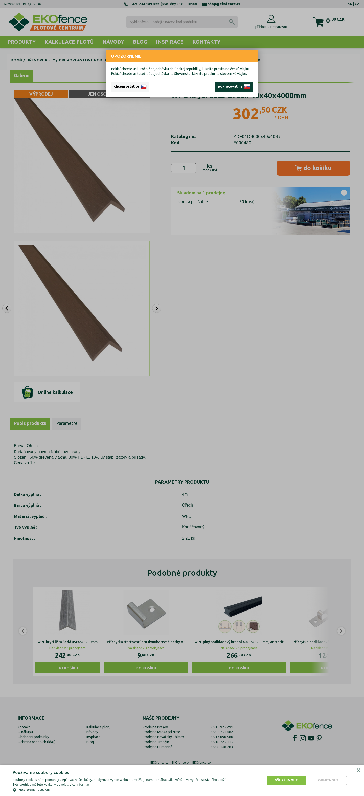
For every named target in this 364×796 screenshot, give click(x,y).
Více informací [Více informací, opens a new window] (80, 784)
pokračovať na (234, 86)
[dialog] (182, 780)
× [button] (358, 770)
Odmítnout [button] (328, 780)
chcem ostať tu (130, 86)
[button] (122, 789)
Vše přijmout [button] (286, 780)
